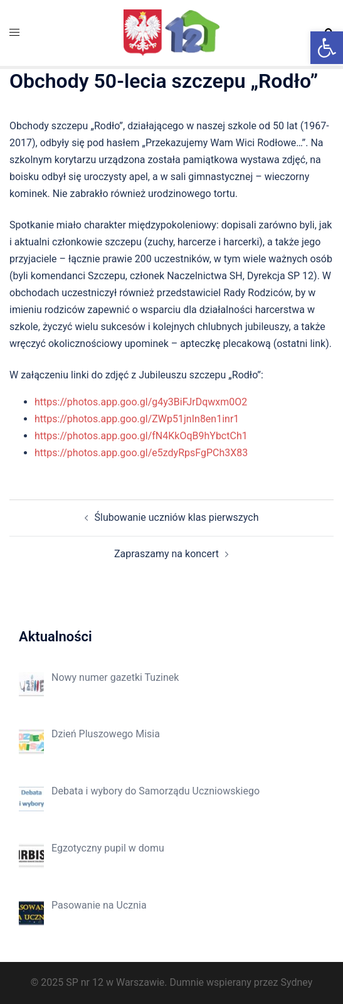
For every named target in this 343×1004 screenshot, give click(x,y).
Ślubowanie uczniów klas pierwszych (177, 517)
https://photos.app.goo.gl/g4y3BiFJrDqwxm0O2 (140, 402)
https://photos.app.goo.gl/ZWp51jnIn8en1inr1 (136, 419)
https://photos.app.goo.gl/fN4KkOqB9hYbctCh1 (141, 436)
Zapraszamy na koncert (166, 554)
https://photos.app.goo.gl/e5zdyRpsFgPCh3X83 (141, 453)
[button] (326, 47)
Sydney (296, 982)
